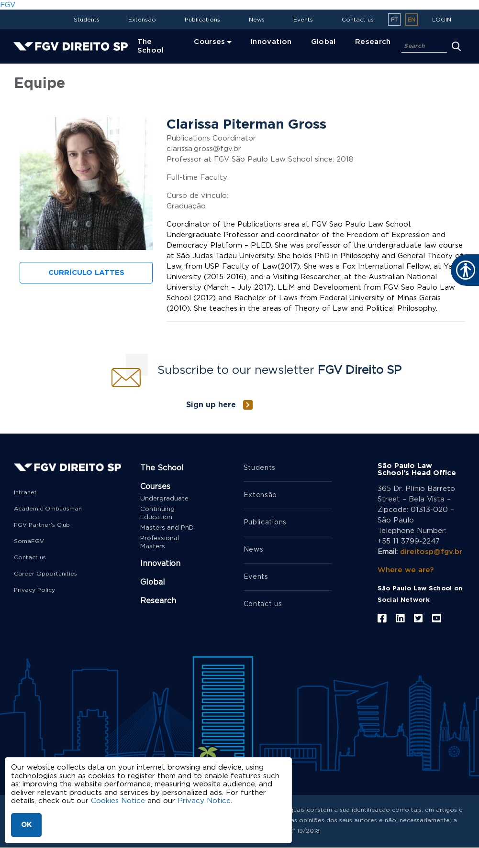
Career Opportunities (45, 573)
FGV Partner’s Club (42, 525)
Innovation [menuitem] (271, 41)
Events (303, 19)
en (411, 19)
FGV (7, 5)
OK (26, 825)
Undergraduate (164, 499)
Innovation (160, 563)
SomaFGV (29, 541)
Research (158, 601)
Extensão (142, 19)
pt (394, 19)
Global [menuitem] (323, 41)
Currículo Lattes (86, 272)
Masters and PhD (167, 528)
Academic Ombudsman (48, 508)
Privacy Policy (34, 590)
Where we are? (406, 570)
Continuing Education (157, 513)
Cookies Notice (118, 801)
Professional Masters (159, 542)
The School (162, 468)
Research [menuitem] (373, 41)
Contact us (358, 19)
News (257, 19)
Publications (202, 19)
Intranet (25, 492)
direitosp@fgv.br (431, 551)
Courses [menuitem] (209, 41)
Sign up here (211, 405)
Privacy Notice (204, 801)
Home (26, 64)
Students (87, 19)
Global (152, 582)
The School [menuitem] (150, 46)
